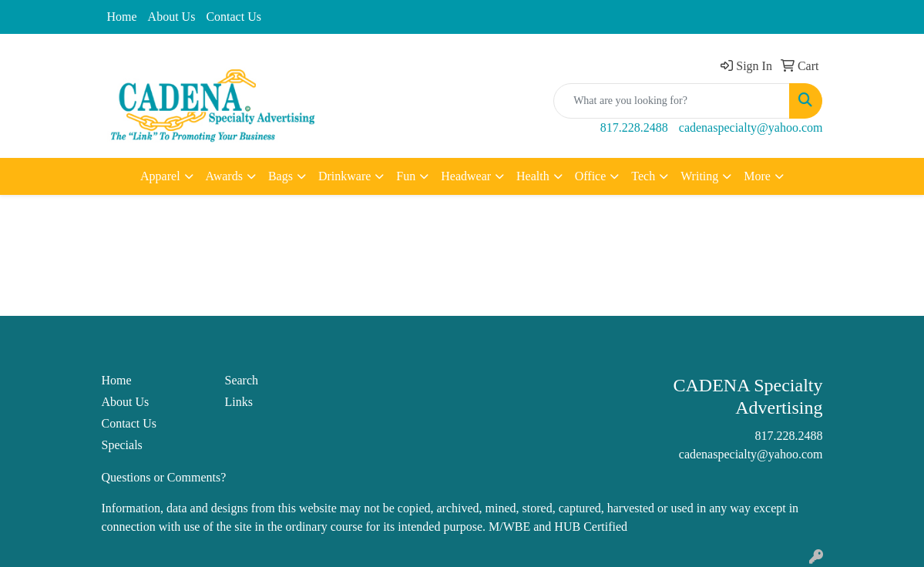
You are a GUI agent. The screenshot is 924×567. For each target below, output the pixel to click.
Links (238, 401)
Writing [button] (699, 176)
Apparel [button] (160, 176)
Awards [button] (224, 176)
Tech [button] (643, 176)
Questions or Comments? (164, 477)
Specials (122, 444)
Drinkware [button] (344, 176)
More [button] (757, 176)
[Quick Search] (671, 101)
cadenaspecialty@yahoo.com (751, 127)
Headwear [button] (466, 176)
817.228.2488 (634, 127)
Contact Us (233, 16)
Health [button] (532, 176)
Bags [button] (280, 176)
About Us (172, 16)
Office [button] (590, 176)
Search (241, 380)
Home (122, 16)
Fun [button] (405, 176)
